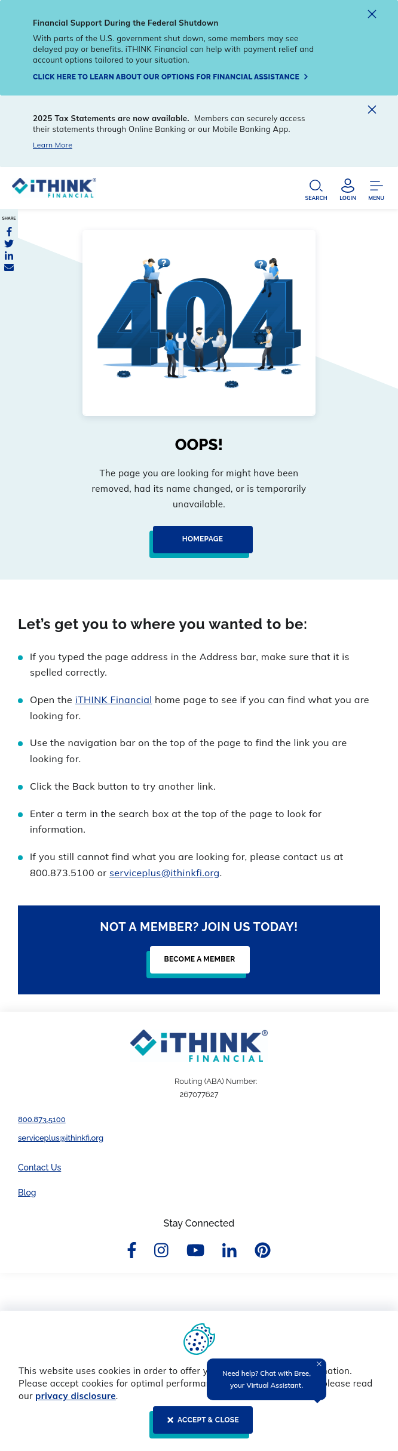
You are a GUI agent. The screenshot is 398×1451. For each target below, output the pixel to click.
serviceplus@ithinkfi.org (164, 873)
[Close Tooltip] (319, 1363)
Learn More (52, 144)
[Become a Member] (196, 964)
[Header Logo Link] (54, 191)
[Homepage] (199, 544)
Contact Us (39, 1167)
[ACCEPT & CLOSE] (199, 1424)
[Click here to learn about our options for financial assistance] (171, 77)
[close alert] (372, 16)
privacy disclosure (75, 1395)
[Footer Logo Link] (199, 1046)
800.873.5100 (42, 1119)
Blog (27, 1192)
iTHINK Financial (113, 700)
